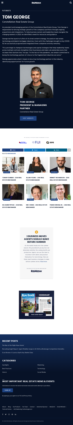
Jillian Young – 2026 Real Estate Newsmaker (35, 179)
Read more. (43, 261)
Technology (41, 368)
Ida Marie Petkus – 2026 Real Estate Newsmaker (12, 206)
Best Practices (6, 368)
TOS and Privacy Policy (25, 396)
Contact (32, 407)
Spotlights (5, 365)
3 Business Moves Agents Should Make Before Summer (36, 239)
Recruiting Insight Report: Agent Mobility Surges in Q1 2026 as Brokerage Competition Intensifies (33, 349)
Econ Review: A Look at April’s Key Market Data (17, 352)
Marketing (40, 365)
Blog (9, 407)
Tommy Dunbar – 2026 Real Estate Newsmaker (12, 179)
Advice (4, 372)
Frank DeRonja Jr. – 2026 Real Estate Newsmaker (60, 206)
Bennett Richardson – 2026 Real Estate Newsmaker (59, 179)
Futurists (7, 172)
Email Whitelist (61, 407)
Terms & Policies (7, 409)
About (4, 407)
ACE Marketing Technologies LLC (23, 409)
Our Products (16, 407)
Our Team (25, 407)
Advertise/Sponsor (42, 407)
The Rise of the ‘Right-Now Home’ (13, 345)
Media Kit (52, 407)
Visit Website (28, 118)
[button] (7, 390)
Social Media (41, 372)
